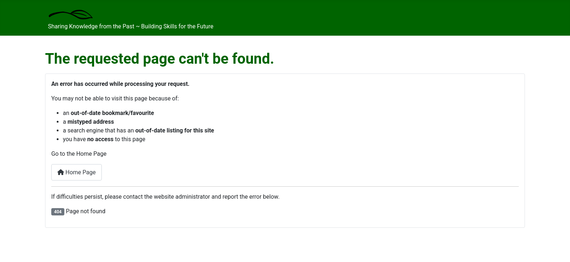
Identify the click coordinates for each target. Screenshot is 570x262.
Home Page (76, 172)
